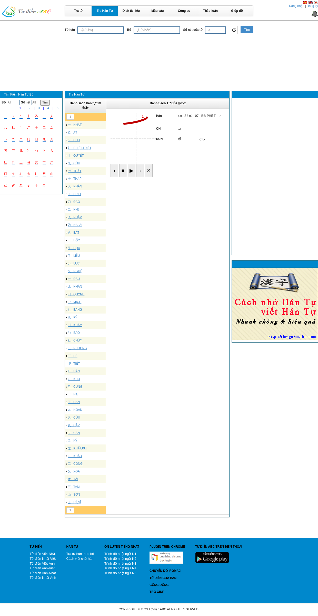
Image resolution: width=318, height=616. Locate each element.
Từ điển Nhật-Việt (42, 559)
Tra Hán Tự (105, 11)
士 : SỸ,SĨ (74, 502)
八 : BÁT (73, 232)
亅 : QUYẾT (76, 155)
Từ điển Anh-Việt (41, 568)
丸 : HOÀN (75, 410)
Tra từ (78, 11)
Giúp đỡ (237, 11)
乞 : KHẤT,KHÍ (77, 448)
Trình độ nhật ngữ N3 (120, 563)
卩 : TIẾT (74, 363)
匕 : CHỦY (75, 340)
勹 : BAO (74, 333)
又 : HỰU (74, 248)
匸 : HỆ (72, 356)
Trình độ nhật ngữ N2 (120, 559)
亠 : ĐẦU (74, 279)
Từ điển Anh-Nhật (42, 573)
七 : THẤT (74, 171)
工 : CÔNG (75, 464)
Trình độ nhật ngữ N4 (120, 568)
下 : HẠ (73, 394)
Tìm (247, 29)
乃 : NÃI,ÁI (75, 225)
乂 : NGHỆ (75, 271)
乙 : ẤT (72, 132)
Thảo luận (210, 11)
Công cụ (184, 11)
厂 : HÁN (74, 371)
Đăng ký (312, 6)
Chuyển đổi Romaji (165, 571)
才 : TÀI (73, 479)
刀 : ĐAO (74, 202)
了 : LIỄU (74, 256)
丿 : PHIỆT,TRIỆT (79, 148)
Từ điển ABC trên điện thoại (218, 546)
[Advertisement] (159, 48)
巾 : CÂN (74, 433)
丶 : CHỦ (74, 140)
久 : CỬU (74, 417)
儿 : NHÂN (75, 286)
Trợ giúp (157, 592)
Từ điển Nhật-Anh (42, 578)
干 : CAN (74, 402)
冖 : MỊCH (74, 302)
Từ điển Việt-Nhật (42, 554)
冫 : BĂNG (75, 309)
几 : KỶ (72, 317)
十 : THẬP (75, 179)
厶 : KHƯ (74, 379)
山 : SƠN (74, 494)
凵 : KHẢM (75, 325)
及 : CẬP (74, 425)
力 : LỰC (74, 263)
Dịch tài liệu (131, 11)
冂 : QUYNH (76, 294)
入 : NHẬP (75, 217)
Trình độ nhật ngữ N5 (120, 573)
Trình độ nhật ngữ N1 (120, 554)
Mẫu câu (157, 11)
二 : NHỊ (73, 209)
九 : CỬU (74, 163)
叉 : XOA (74, 471)
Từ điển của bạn (163, 578)
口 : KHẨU (75, 456)
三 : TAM (74, 487)
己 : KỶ (72, 440)
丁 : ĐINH (74, 194)
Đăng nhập (296, 6)
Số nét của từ (192, 30)
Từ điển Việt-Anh (42, 563)
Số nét (25, 102)
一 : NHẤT (75, 125)
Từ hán (70, 30)
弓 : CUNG (75, 386)
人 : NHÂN (75, 186)
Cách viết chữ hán (80, 559)
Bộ (129, 30)
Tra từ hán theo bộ (80, 554)
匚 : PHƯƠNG (77, 348)
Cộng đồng (159, 585)
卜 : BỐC (74, 240)
